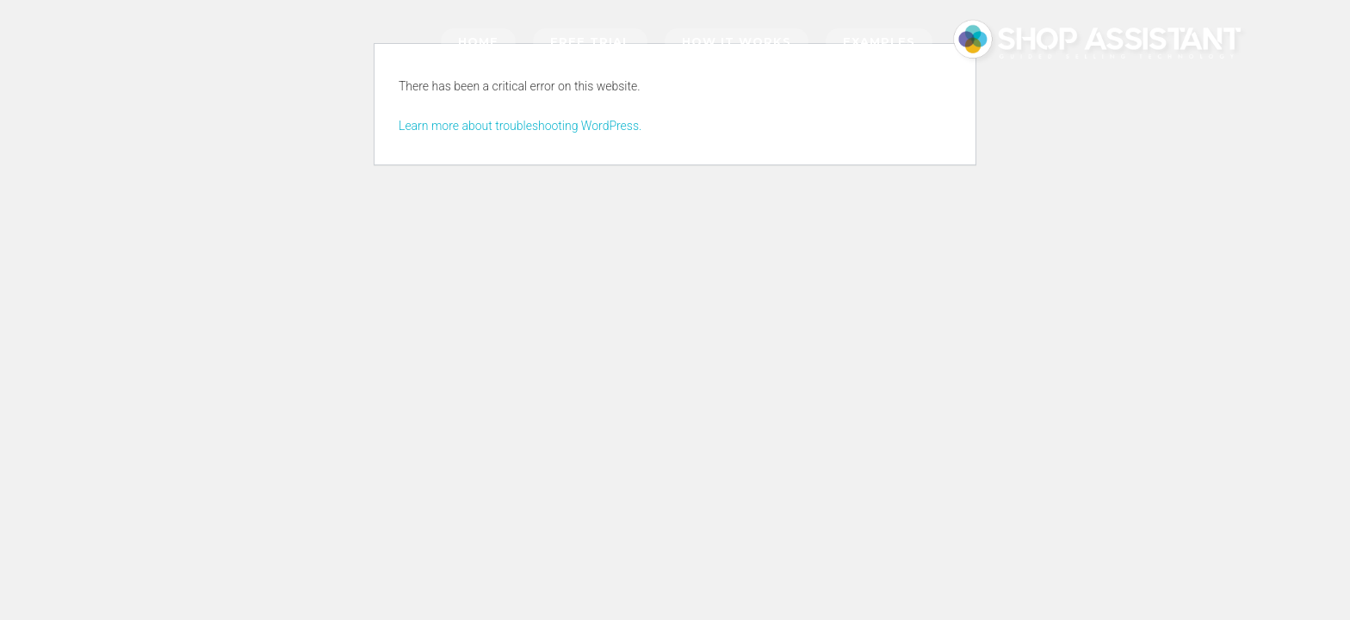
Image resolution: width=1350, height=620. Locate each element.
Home (478, 41)
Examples (879, 41)
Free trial (590, 41)
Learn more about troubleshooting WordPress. (520, 126)
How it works (736, 41)
